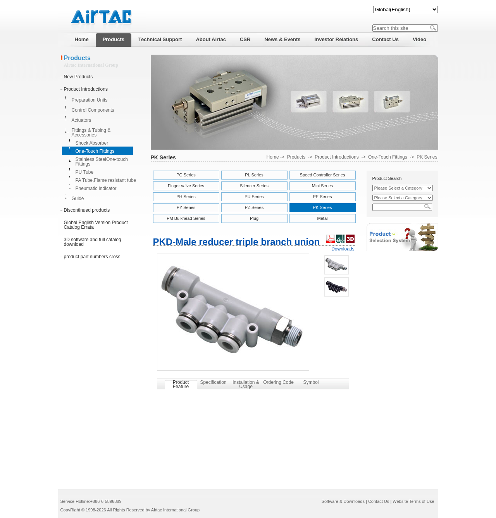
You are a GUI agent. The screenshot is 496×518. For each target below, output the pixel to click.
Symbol (311, 382)
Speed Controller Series (322, 175)
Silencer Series (254, 185)
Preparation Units (90, 100)
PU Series (254, 196)
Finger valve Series (186, 185)
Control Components (93, 110)
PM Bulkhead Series (186, 218)
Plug (254, 218)
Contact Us (378, 501)
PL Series (254, 175)
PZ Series (254, 207)
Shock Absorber (92, 143)
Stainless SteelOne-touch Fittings (102, 162)
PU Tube (85, 172)
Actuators (81, 120)
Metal (322, 218)
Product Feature (181, 384)
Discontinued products (87, 210)
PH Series (186, 196)
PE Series (322, 196)
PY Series (186, 207)
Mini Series (322, 185)
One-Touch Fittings (95, 151)
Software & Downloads (343, 501)
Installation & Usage (245, 384)
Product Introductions (86, 89)
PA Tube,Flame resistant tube (106, 180)
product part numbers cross (92, 256)
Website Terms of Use (413, 501)
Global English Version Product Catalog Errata (96, 225)
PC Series (186, 175)
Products (296, 157)
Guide (78, 198)
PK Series (427, 157)
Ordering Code (278, 382)
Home (273, 157)
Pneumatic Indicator (96, 188)
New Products (78, 76)
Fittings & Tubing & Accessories (91, 133)
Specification (213, 382)
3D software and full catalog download (92, 242)
